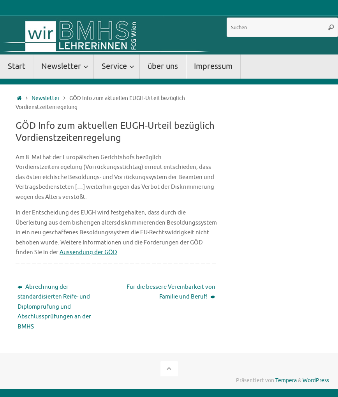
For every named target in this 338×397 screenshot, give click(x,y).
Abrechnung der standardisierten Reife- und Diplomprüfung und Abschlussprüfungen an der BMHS (54, 306)
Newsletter (46, 98)
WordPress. (316, 380)
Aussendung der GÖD (88, 252)
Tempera (286, 380)
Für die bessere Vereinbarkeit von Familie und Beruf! (171, 292)
